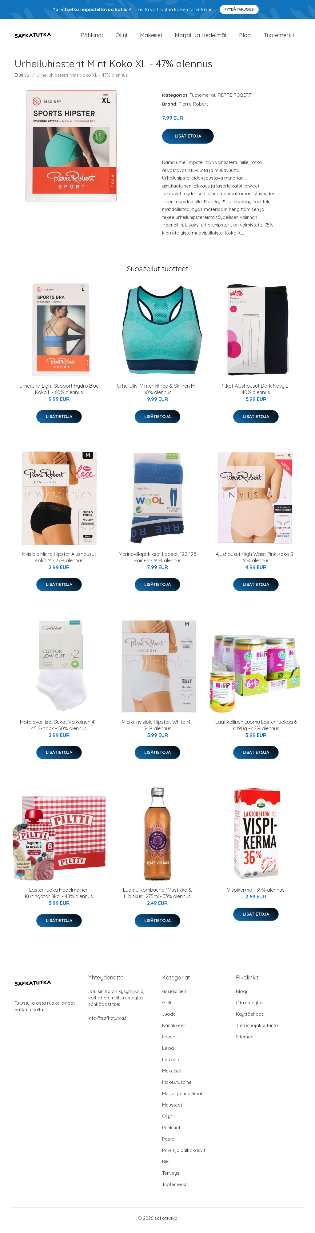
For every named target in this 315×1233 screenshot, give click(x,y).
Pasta (168, 1143)
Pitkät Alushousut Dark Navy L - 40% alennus (256, 393)
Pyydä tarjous (239, 9)
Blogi (245, 37)
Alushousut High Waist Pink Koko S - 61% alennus (256, 561)
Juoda (169, 1018)
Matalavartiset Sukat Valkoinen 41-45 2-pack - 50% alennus (59, 729)
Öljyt (122, 37)
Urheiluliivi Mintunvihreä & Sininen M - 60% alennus (157, 393)
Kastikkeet (173, 1030)
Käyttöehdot (249, 1018)
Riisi (166, 1166)
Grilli (166, 1007)
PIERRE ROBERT (234, 99)
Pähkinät (92, 37)
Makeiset (151, 37)
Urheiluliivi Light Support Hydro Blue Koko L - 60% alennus (59, 393)
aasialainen (174, 995)
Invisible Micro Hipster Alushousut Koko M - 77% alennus (59, 561)
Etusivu (21, 79)
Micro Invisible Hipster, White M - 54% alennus (157, 729)
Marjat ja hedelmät (201, 37)
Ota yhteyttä (249, 1007)
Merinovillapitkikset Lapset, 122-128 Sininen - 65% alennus (157, 561)
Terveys (170, 1177)
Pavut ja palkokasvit (183, 1154)
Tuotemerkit (279, 37)
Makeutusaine (177, 1086)
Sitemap (244, 1041)
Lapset (169, 1041)
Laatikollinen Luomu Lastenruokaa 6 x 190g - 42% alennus (256, 729)
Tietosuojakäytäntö (257, 1030)
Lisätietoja (188, 140)
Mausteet (172, 1109)
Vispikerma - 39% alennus (256, 894)
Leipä (168, 1052)
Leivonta (171, 1064)
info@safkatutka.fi (108, 1022)
